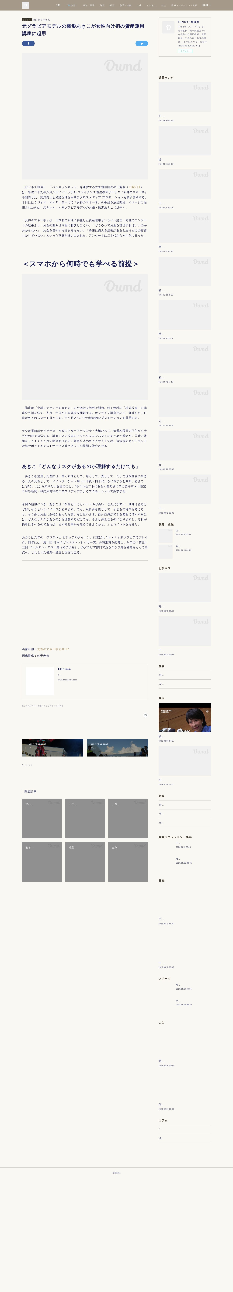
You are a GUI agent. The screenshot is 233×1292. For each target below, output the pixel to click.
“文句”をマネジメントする (173, 1239)
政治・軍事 (120, 5)
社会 (195, 5)
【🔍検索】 (103, 5)
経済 (143, 5)
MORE (205, 5)
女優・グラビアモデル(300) (50, 706)
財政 (133, 5)
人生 (170, 5)
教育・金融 (157, 5)
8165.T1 (135, 187)
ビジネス (182, 5)
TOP (89, 5)
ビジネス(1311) (29, 706)
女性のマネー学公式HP (53, 649)
